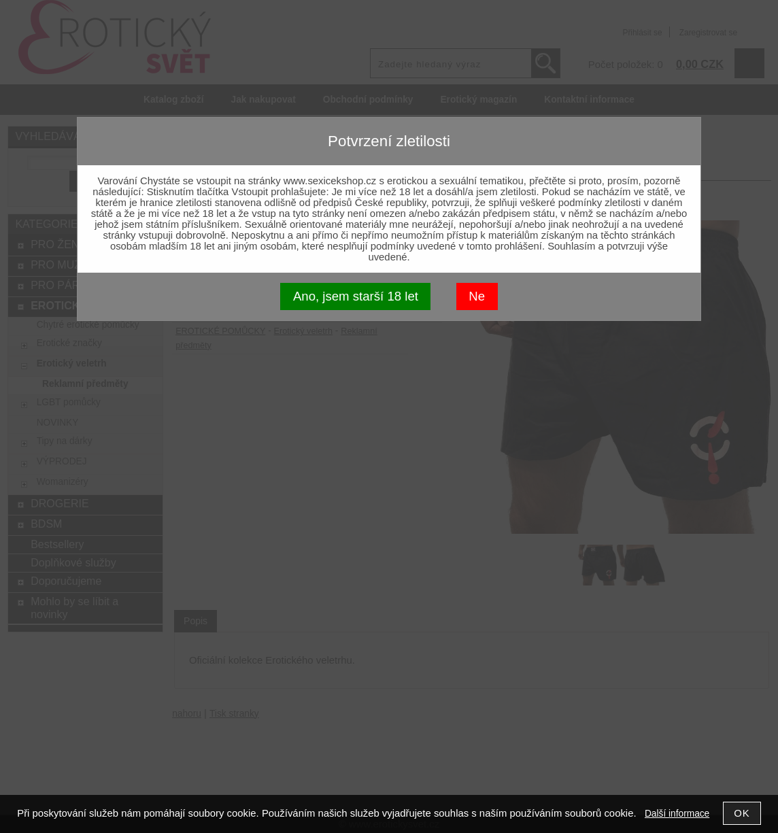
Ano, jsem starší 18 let (355, 296)
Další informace (677, 814)
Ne (477, 296)
